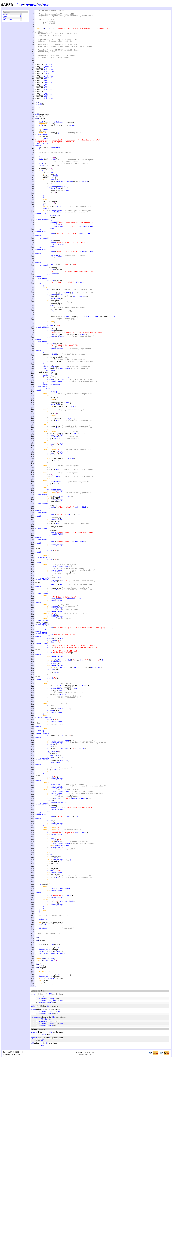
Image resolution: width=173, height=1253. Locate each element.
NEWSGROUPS (82, 956)
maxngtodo (47, 153)
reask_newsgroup (58, 455)
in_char (50, 751)
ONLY (44, 255)
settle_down (52, 794)
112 (60, 1194)
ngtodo (57, 268)
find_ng (59, 216)
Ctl (49, 734)
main (5, 17)
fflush (46, 442)
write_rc (43, 1101)
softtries (51, 717)
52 (49, 1205)
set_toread (55, 224)
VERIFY (45, 462)
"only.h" (47, 95)
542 (45, 1230)
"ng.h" (46, 114)
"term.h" (47, 86)
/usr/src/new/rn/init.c (45, 1207)
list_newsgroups (54, 585)
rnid (48, 32)
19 (57, 1209)
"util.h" (47, 93)
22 (57, 1198)
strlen (51, 1131)
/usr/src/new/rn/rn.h (45, 1198)
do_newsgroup (59, 1030)
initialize (59, 144)
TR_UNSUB (62, 831)
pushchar (50, 851)
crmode (49, 984)
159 (45, 1215)
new (33, 5)
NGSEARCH (45, 591)
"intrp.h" (48, 106)
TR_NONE (67, 227)
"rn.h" (46, 80)
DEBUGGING (46, 710)
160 (58, 1207)
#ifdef (38, 160)
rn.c (45, 5)
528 (50, 1228)
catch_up (50, 801)
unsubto (56, 825)
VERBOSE (45, 160)
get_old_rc (44, 1108)
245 (61, 1219)
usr (20, 5)
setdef (46, 460)
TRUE (60, 306)
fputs (45, 164)
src (26, 5)
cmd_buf (57, 956)
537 (42, 1230)
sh (59, 961)
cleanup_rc (55, 365)
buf (50, 449)
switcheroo (55, 939)
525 (42, 1192)
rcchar (49, 827)
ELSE (52, 272)
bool (41, 144)
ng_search (58, 594)
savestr (53, 1006)
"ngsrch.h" (48, 97)
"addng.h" (48, 112)
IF (51, 263)
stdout (40, 170)
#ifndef (38, 667)
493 (42, 1241)
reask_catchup (57, 786)
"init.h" (47, 103)
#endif (38, 173)
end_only (54, 304)
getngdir (6, 14)
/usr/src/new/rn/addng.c (46, 1194)
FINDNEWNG (47, 859)
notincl (50, 658)
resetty (50, 959)
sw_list (50, 900)
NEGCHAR (62, 827)
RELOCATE (46, 667)
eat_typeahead (49, 447)
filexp (74, 956)
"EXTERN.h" (48, 82)
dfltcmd (50, 315)
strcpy (49, 691)
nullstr (82, 270)
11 (47, 1239)
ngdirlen (49, 1151)
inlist (76, 354)
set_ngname (7, 21)
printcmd (46, 464)
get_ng (54, 695)
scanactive (55, 913)
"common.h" (48, 78)
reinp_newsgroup (58, 598)
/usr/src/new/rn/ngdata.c (46, 1196)
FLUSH (47, 170)
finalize (43, 1112)
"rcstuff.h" (49, 84)
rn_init (6, 19)
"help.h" (47, 99)
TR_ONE (95, 378)
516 (53, 1212)
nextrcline (55, 175)
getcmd (46, 449)
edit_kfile (51, 736)
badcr (54, 1064)
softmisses (70, 717)
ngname (82, 354)
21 (57, 1221)
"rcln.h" (47, 108)
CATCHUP (45, 743)
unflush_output (49, 438)
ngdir (50, 1140)
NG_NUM (42, 196)
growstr (42, 1136)
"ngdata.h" (48, 90)
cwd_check (54, 905)
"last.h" (47, 101)
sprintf (50, 322)
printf (53, 265)
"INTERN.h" (48, 75)
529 (50, 1233)
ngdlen (57, 1140)
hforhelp (57, 792)
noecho (49, 982)
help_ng (60, 848)
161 (61, 1196)
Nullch (82, 896)
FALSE (71, 149)
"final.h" (48, 88)
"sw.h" (46, 110)
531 (50, 1189)
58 (48, 1201)
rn (39, 5)
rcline (60, 352)
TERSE (44, 276)
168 (49, 1215)
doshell (53, 961)
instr (62, 896)
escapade (54, 725)
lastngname (52, 214)
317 (58, 1217)
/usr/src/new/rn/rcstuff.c (46, 1219)
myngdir (51, 1149)
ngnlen (58, 1136)
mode (45, 248)
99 (42, 1215)
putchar (50, 453)
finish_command (57, 678)
